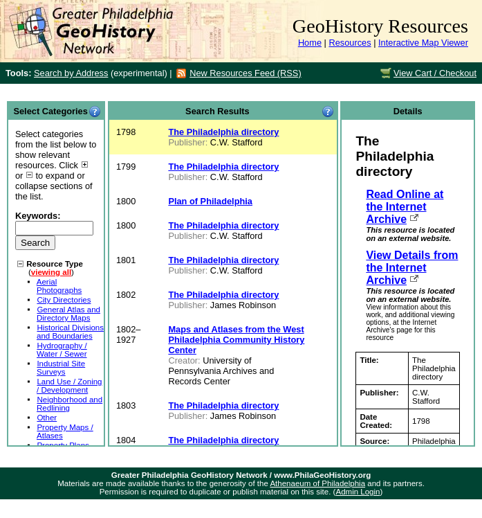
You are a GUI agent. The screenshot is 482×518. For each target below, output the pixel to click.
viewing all (51, 272)
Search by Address (71, 73)
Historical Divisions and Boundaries (70, 331)
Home (310, 42)
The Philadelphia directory (223, 132)
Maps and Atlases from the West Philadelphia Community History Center (236, 339)
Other (47, 417)
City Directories (64, 300)
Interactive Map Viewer (423, 42)
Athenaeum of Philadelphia (317, 483)
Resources (349, 42)
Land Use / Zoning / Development (69, 385)
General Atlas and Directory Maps (68, 313)
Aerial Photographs (59, 286)
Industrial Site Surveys (61, 367)
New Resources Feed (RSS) (245, 73)
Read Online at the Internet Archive (404, 206)
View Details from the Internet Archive (412, 267)
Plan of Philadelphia (210, 201)
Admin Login (357, 492)
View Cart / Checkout (434, 73)
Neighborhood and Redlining (69, 403)
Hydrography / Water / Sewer (62, 349)
